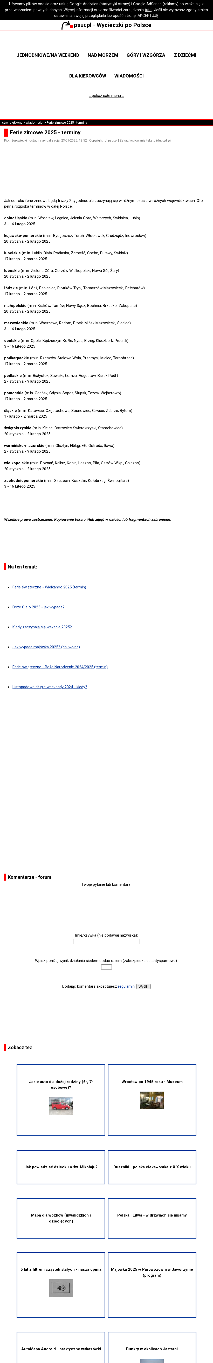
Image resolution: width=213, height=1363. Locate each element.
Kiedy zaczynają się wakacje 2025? (42, 627)
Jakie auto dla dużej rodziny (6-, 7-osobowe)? (61, 1097)
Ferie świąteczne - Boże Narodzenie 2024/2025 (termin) (60, 667)
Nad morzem (103, 55)
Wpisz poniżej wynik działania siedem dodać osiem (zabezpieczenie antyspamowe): (106, 960)
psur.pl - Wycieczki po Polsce (106, 25)
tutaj (148, 10)
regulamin (126, 986)
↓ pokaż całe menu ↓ (106, 95)
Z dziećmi (185, 55)
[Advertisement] (108, 183)
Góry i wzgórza (146, 55)
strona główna (12, 122)
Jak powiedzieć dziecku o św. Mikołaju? (61, 1167)
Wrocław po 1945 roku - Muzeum (152, 1094)
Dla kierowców (87, 76)
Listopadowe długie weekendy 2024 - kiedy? (49, 687)
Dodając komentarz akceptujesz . (98, 986)
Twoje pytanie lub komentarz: (106, 884)
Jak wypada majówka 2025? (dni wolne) (46, 647)
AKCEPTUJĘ (148, 15)
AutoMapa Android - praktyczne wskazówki (61, 1349)
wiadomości (34, 122)
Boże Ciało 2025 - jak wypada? (38, 607)
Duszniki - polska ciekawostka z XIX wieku (152, 1167)
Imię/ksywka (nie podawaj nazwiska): (106, 935)
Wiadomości (129, 76)
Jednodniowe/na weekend (48, 55)
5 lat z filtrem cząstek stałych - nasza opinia (60, 1282)
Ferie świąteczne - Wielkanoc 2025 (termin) (49, 587)
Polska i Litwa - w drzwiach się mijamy (152, 1215)
